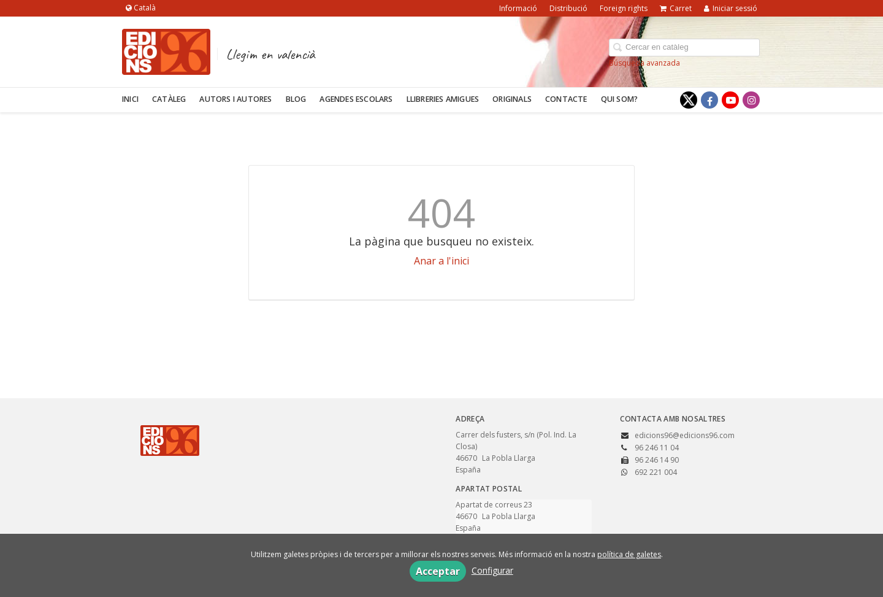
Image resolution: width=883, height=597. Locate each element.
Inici (130, 99)
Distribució (568, 8)
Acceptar (438, 571)
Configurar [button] (492, 570)
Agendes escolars (355, 99)
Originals (512, 99)
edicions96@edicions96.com (685, 435)
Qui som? (619, 99)
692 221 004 (656, 472)
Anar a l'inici (441, 261)
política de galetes (629, 554)
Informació (518, 8)
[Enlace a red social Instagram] (751, 100)
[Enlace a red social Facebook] (709, 100)
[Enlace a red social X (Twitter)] (688, 100)
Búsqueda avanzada (644, 63)
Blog (296, 99)
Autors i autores (235, 99)
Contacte (566, 99)
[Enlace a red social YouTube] (730, 100)
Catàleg (169, 99)
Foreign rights (624, 8)
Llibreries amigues (443, 99)
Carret (676, 8)
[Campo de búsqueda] (684, 47)
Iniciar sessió (730, 8)
